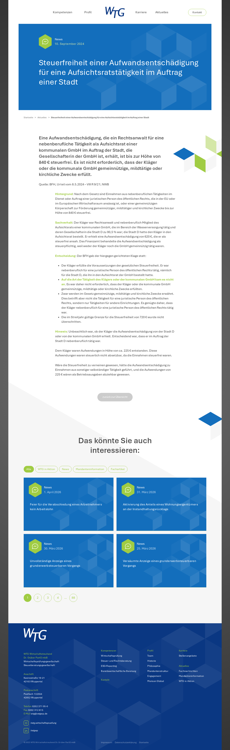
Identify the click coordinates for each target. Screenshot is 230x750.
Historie (151, 660)
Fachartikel (118, 469)
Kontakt (197, 12)
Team (150, 655)
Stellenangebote (188, 655)
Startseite (28, 117)
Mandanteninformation (90, 469)
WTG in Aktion (46, 469)
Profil (150, 650)
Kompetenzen (108, 650)
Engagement (154, 676)
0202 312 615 (35, 710)
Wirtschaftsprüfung (111, 655)
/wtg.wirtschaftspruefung (43, 722)
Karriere (141, 12)
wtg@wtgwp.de (39, 713)
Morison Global (155, 681)
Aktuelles (161, 12)
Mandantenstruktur (157, 671)
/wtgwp (34, 730)
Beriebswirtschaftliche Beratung (118, 671)
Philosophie (153, 666)
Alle (28, 469)
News (59, 39)
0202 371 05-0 (40, 706)
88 (73, 598)
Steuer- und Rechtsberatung (116, 660)
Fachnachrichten (188, 671)
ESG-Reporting (109, 666)
